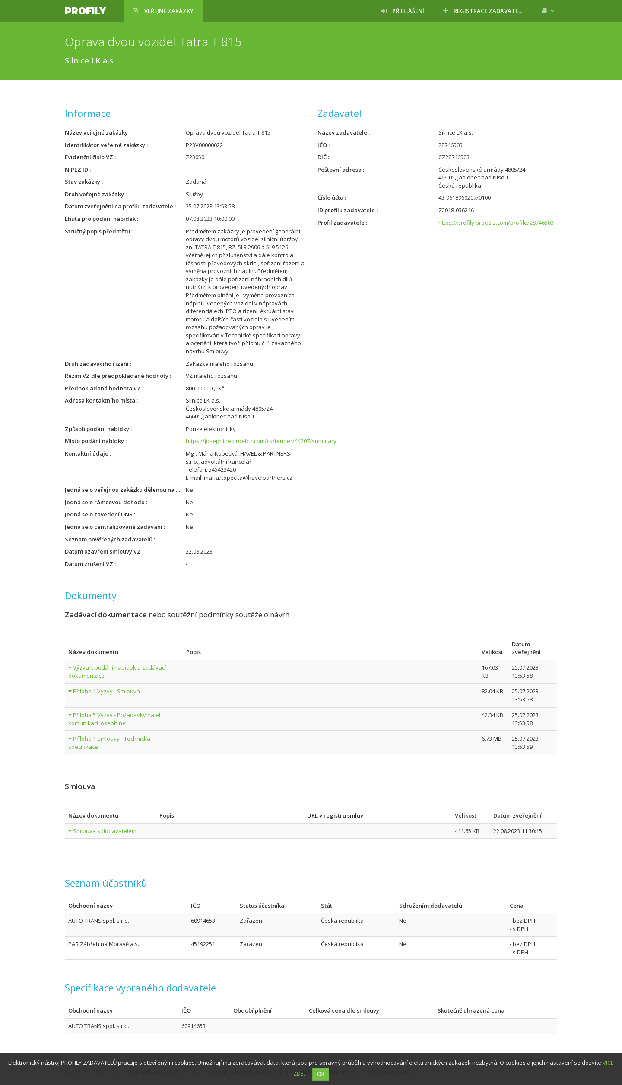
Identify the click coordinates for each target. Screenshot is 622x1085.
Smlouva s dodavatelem (104, 831)
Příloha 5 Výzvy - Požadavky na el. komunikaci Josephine (115, 719)
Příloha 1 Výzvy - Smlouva (106, 691)
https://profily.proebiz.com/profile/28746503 (496, 222)
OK (320, 1074)
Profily (85, 10)
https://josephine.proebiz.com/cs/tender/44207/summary (261, 441)
